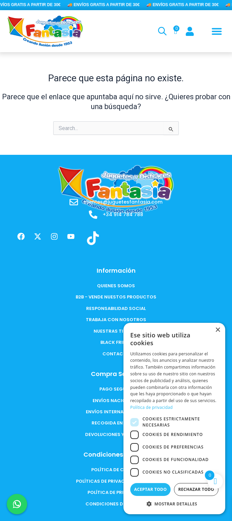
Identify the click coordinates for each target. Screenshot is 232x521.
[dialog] (174, 418)
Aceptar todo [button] (150, 489)
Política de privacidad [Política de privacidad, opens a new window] (151, 407)
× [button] (217, 330)
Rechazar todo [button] (196, 489)
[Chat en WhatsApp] (17, 504)
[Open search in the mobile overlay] (161, 31)
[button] (217, 31)
